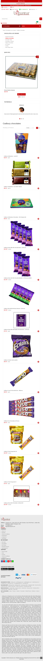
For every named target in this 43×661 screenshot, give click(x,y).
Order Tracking (14, 9)
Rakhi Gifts (15, 589)
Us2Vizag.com (25, 583)
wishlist (40, 23)
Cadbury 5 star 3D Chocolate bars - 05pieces (13, 390)
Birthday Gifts (11, 585)
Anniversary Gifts (24, 585)
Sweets (18, 591)
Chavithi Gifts (11, 588)
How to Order (4, 551)
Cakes (10, 591)
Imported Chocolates (9, 36)
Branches (3, 527)
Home (4, 30)
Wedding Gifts (17, 585)
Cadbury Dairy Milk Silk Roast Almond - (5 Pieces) (14, 308)
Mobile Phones (28, 591)
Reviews (3, 532)
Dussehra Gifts (18, 588)
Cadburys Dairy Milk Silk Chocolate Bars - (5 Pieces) (15, 247)
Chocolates (22, 591)
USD (12, 7)
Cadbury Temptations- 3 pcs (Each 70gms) (13, 186)
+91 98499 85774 (23, 9)
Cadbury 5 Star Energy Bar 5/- (10, 481)
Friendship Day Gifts (27, 586)
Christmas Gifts (36, 588)
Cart (36, 23)
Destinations (4, 535)
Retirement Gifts (4, 586)
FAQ (3, 553)
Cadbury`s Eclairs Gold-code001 (11, 360)
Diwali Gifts (24, 588)
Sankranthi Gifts (4, 589)
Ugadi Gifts (10, 589)
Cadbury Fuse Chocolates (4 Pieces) (11, 420)
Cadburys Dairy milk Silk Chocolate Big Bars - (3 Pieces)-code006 (18, 278)
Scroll (41, 658)
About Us (4, 531)
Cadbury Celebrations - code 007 (11, 156)
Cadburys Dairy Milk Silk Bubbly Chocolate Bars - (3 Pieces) (16, 329)
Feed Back (4, 538)
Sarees (37, 591)
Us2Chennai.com (35, 582)
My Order (4, 542)
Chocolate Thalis (8, 39)
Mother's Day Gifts (11, 586)
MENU (23, 26)
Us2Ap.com (13, 582)
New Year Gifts (38, 585)
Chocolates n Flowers (9, 41)
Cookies (6, 45)
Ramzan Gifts (29, 588)
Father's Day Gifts (19, 586)
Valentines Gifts (31, 585)
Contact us (32, 9)
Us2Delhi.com (3, 583)
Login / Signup (5, 9)
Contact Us (4, 537)
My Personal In (5, 548)
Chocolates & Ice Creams (11, 30)
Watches (33, 591)
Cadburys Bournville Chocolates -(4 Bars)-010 (13, 502)
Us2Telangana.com (19, 582)
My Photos (4, 545)
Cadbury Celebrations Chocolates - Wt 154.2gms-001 (15, 217)
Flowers (14, 591)
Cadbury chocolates (21, 30)
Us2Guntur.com (10, 583)
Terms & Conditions (6, 534)
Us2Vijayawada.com (18, 583)
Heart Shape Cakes (9, 47)
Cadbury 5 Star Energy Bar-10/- (10, 451)
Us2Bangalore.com (27, 582)
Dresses (2, 592)
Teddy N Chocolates (9, 42)
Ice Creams (7, 44)
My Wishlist (4, 543)
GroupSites (5, 7)
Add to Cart (22, 94)
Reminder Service (5, 546)
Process (3, 554)
